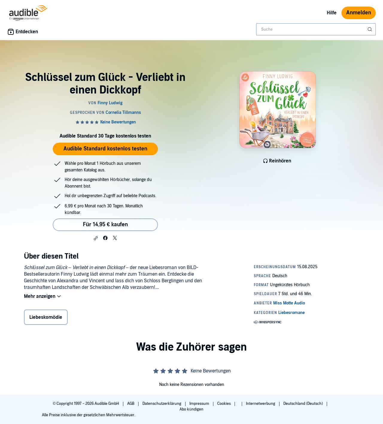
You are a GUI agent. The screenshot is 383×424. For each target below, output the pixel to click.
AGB (131, 403)
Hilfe (332, 13)
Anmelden (358, 13)
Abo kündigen (191, 409)
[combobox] (316, 29)
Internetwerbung (261, 403)
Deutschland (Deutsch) (303, 403)
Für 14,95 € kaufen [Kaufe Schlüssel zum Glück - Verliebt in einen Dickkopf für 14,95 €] (105, 224)
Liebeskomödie (45, 317)
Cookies (224, 403)
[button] (95, 238)
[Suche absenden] (370, 29)
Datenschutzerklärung (162, 403)
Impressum (199, 403)
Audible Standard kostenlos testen (105, 149)
